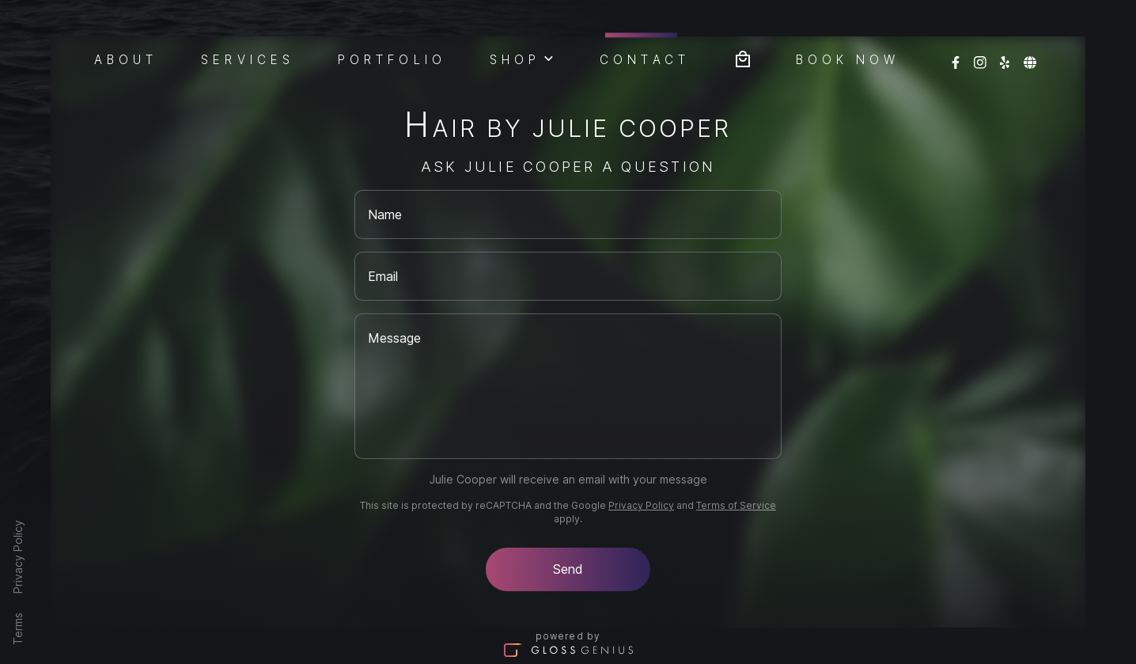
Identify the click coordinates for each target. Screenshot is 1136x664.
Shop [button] (523, 58)
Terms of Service (736, 505)
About (126, 58)
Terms (18, 629)
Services (247, 58)
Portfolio (392, 58)
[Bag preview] (742, 57)
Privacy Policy (18, 557)
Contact (645, 57)
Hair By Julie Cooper (567, 127)
